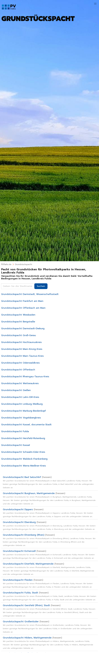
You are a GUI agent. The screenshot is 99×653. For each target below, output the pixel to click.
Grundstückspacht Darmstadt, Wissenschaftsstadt (30, 294)
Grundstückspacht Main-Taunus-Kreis (22, 356)
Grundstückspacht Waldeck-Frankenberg (24, 459)
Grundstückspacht (23, 264)
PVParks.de (6, 264)
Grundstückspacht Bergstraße (18, 321)
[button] (95, 3)
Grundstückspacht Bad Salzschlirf (48, 482)
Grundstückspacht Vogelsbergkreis (21, 417)
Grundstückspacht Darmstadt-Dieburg (22, 328)
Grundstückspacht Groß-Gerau (18, 335)
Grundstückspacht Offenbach (18, 369)
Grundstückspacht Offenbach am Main (23, 308)
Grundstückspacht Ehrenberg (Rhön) (49, 540)
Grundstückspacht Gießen (16, 390)
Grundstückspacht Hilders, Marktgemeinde (48, 642)
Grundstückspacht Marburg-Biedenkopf (23, 411)
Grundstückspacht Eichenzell (49, 554)
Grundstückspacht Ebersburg (49, 525)
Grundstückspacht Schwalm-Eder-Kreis (23, 452)
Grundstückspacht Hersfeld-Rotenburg (23, 438)
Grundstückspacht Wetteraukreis (20, 383)
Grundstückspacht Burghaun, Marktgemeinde (49, 498)
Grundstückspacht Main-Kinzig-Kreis (21, 349)
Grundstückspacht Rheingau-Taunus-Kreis (25, 376)
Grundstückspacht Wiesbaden (18, 314)
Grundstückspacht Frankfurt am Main (22, 301)
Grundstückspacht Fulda (15, 431)
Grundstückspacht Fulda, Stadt (49, 596)
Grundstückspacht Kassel (15, 445)
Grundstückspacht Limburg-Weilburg (22, 404)
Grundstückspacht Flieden (48, 583)
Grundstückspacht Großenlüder (47, 626)
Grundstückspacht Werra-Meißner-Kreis (23, 465)
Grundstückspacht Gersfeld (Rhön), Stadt (49, 610)
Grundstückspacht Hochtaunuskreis (21, 342)
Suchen (41, 286)
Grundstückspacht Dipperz (48, 513)
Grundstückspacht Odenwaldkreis (20, 363)
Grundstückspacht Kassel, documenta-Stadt (26, 424)
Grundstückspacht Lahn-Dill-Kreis (20, 397)
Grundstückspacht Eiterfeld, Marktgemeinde (48, 569)
